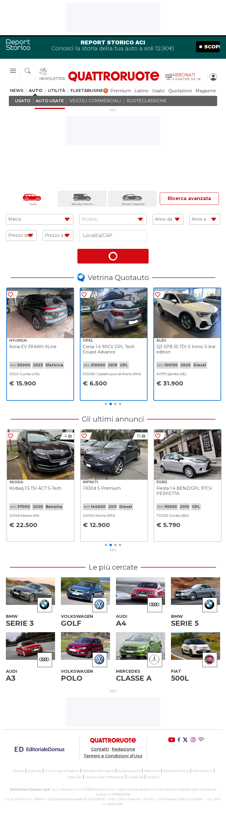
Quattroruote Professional (104, 777)
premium (120, 91)
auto (35, 91)
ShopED (153, 777)
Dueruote (34, 771)
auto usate (50, 101)
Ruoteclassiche (129, 771)
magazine (205, 91)
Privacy (149, 799)
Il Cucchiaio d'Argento (62, 771)
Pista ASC (74, 777)
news (16, 91)
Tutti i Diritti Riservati (124, 799)
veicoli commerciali (95, 101)
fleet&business (89, 91)
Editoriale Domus (176, 771)
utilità (56, 91)
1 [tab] (106, 404)
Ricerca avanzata (189, 198)
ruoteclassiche (147, 101)
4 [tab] (120, 404)
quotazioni (180, 91)
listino (141, 91)
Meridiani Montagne (98, 771)
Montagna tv (202, 771)
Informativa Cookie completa (180, 799)
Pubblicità (135, 777)
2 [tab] (110, 404)
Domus (18, 771)
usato (158, 91)
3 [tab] (115, 404)
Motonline (152, 771)
